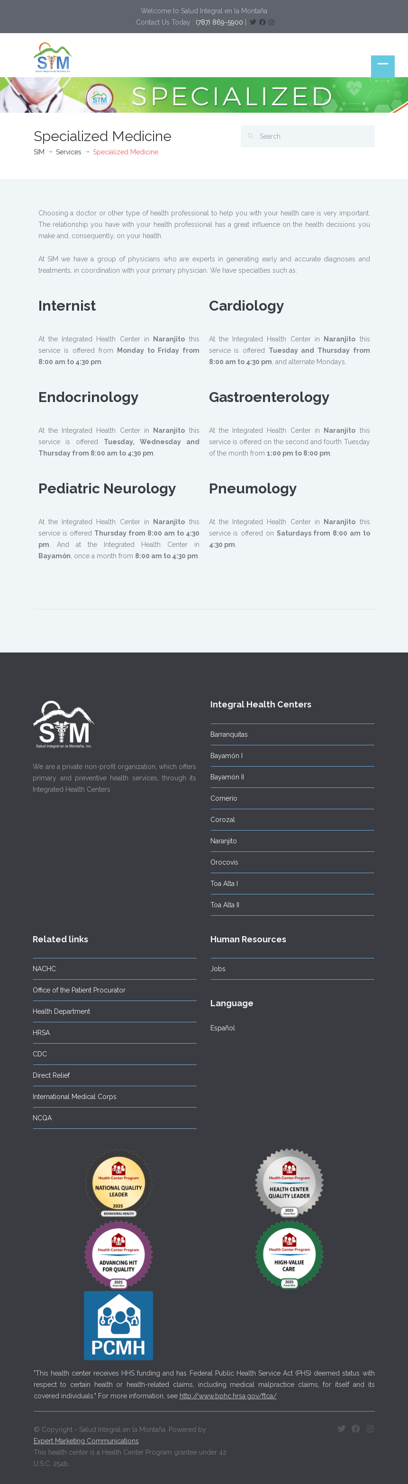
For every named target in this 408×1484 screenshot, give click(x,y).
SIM (39, 152)
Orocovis (222, 862)
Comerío (221, 798)
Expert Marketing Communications (86, 1438)
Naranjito (221, 841)
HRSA (38, 1033)
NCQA (39, 1118)
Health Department (59, 1011)
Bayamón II (225, 777)
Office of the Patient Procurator (76, 990)
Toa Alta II (222, 905)
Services (69, 152)
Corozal (220, 819)
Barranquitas (226, 734)
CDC (37, 1054)
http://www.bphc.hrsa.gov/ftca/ (228, 1393)
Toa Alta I (222, 883)
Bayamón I (224, 756)
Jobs (215, 969)
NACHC (42, 969)
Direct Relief (48, 1075)
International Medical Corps (72, 1096)
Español (220, 1028)
